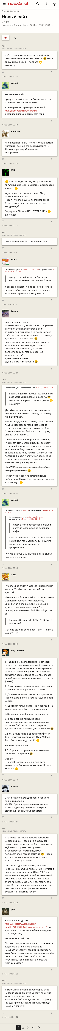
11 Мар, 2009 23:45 (10, 644)
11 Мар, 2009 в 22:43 (31, 519)
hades (26, 25)
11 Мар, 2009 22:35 (10, 77)
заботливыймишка (31, 270)
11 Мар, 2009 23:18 (9, 253)
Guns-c (14, 311)
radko (13, 575)
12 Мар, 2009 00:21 (10, 903)
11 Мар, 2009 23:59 (10, 780)
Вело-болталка (10, 11)
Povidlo (14, 786)
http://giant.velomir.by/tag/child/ (21, 110)
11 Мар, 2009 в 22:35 (45, 388)
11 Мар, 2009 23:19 (9, 304)
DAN (13, 170)
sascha (26, 511)
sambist (14, 83)
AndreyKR (15, 131)
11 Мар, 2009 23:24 (10, 494)
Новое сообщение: (12, 25)
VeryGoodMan (17, 650)
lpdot (13, 909)
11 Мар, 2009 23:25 (10, 568)
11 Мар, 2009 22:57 (10, 226)
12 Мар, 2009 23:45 (41, 25)
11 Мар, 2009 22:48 (10, 164)
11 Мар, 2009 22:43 (10, 125)
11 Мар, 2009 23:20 (10, 373)
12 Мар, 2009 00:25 (10, 974)
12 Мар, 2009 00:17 (10, 822)
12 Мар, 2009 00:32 (10, 1017)
